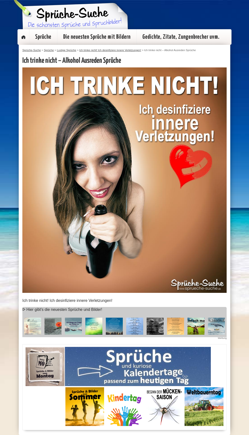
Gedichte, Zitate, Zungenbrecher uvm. (181, 37)
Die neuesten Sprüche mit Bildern (97, 37)
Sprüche (43, 37)
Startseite (23, 37)
